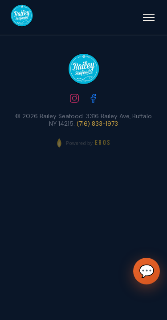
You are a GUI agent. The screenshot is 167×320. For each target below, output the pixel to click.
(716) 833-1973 (97, 124)
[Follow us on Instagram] (74, 99)
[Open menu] (148, 17)
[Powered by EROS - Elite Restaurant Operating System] (83, 143)
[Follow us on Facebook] (93, 99)
